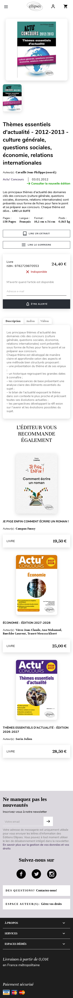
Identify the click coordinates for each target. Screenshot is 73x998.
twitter (36, 874)
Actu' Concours (13, 179)
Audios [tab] (30, 321)
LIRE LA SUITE (21, 211)
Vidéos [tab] (45, 321)
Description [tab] (13, 321)
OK (48, 821)
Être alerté (36, 304)
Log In (53, 6)
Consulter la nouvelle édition (48, 184)
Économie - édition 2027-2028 (26, 623)
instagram (51, 874)
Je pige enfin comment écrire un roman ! (36, 521)
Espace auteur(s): (34, 903)
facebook (21, 874)
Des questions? (31, 890)
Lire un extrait (36, 234)
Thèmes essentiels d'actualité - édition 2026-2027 (35, 730)
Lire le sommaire (36, 244)
